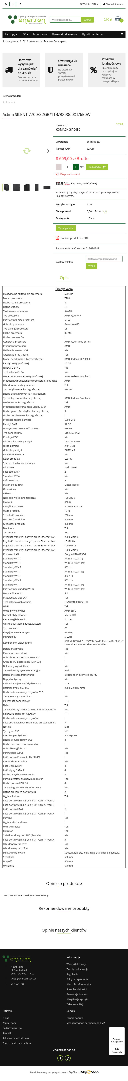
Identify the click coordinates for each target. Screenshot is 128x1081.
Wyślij (91, 265)
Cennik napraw (74, 1018)
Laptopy (11, 34)
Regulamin (72, 974)
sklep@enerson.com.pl (23, 978)
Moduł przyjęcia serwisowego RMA (85, 1023)
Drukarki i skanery (64, 34)
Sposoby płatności (76, 989)
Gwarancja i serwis (77, 994)
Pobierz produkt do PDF (72, 238)
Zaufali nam (9, 1023)
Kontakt (6, 1033)
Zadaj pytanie (66, 228)
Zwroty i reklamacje (77, 969)
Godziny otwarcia (12, 1028)
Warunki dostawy (76, 964)
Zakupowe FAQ (74, 1004)
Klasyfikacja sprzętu (77, 999)
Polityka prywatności (77, 979)
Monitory (40, 34)
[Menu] (123, 1029)
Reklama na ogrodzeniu (15, 1038)
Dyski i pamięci (92, 34)
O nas (5, 1018)
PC (25, 34)
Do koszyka (97, 167)
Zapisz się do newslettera (16, 1043)
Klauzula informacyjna (79, 984)
